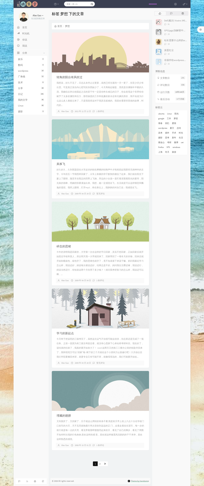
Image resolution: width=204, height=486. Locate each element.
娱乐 (31, 59)
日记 (31, 94)
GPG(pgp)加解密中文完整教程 (179, 30)
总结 (179, 128)
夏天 (172, 128)
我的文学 (31, 99)
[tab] (160, 13)
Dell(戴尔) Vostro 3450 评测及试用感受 (183, 20)
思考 (167, 137)
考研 (169, 142)
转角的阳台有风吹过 (69, 77)
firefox (161, 147)
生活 (181, 137)
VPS (168, 147)
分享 (31, 88)
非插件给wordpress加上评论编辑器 (182, 60)
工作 (169, 118)
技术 (31, 82)
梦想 (176, 118)
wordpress (31, 70)
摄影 (31, 111)
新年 (174, 137)
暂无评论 (100, 193)
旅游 (174, 152)
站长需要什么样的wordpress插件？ (182, 40)
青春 (160, 123)
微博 (176, 142)
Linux (31, 105)
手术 (174, 132)
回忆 (167, 123)
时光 (181, 132)
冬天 (167, 152)
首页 (58, 26)
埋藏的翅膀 (64, 415)
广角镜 (31, 76)
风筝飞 (61, 164)
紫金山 (161, 142)
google (161, 118)
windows (176, 147)
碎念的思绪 (64, 246)
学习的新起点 (65, 333)
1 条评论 (100, 445)
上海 (160, 152)
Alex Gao (65, 111)
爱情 (174, 123)
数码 (31, 65)
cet (182, 142)
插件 (167, 132)
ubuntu (161, 113)
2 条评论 (100, 111)
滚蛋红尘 (169, 50)
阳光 (177, 113)
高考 (160, 132)
